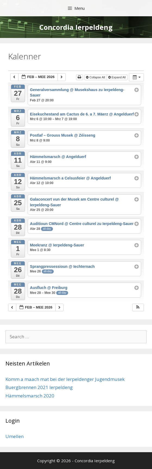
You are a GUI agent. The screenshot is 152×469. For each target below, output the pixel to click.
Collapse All (96, 77)
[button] (137, 307)
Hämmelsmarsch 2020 (29, 396)
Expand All (117, 77)
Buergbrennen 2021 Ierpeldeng (39, 387)
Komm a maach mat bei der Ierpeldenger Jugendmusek (65, 379)
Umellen (14, 436)
